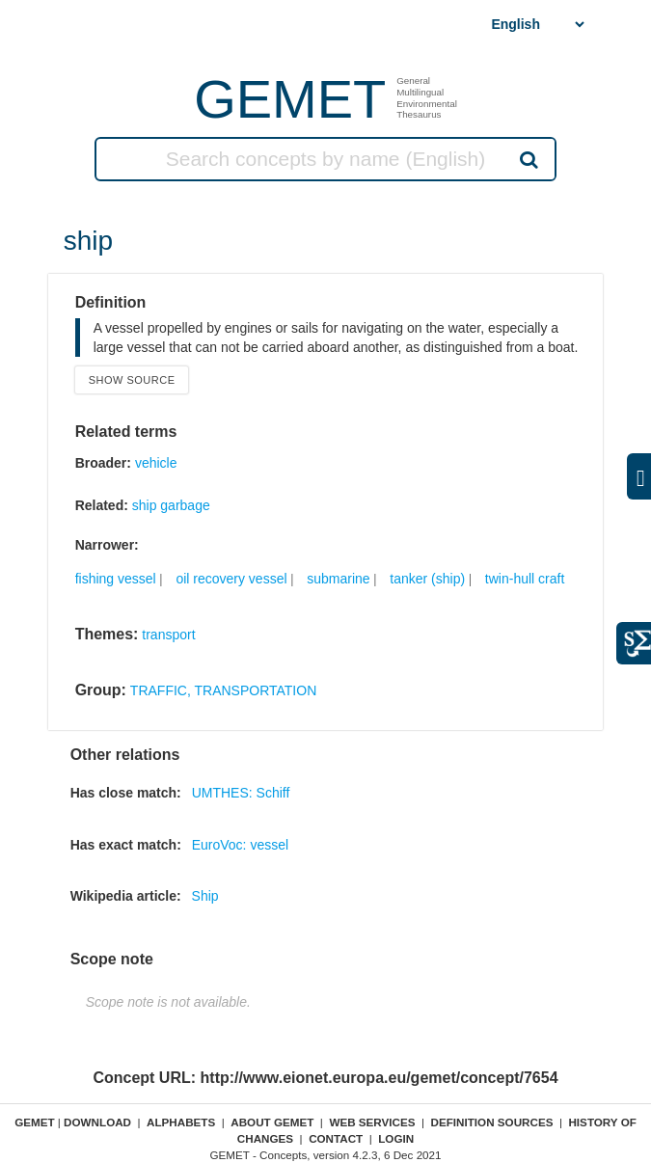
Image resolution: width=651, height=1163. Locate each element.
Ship (205, 896)
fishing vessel (115, 578)
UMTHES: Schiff (241, 792)
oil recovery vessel (231, 578)
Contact (336, 1138)
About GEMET (272, 1122)
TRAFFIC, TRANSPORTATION (223, 690)
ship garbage (171, 505)
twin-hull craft (524, 578)
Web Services (372, 1122)
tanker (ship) (427, 578)
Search (527, 159)
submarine (338, 578)
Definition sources (492, 1122)
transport (168, 634)
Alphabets (181, 1122)
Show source (132, 380)
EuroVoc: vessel (240, 844)
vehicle (156, 463)
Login (396, 1138)
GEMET (290, 99)
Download (97, 1122)
